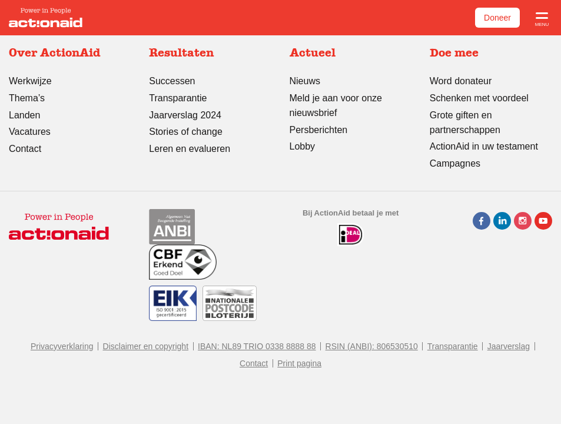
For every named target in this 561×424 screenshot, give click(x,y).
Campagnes (455, 163)
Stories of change (186, 132)
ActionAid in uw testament (484, 146)
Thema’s (27, 98)
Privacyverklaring (62, 346)
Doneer (497, 17)
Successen (172, 81)
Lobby (303, 146)
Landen (24, 115)
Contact (25, 149)
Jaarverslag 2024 (185, 115)
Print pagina (299, 363)
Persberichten (319, 130)
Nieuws (305, 81)
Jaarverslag (508, 346)
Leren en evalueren (189, 149)
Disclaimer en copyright (146, 346)
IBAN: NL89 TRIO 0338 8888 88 (257, 346)
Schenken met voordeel (479, 98)
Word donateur (461, 81)
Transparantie (178, 98)
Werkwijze (30, 81)
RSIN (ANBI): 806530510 (372, 346)
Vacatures (30, 132)
